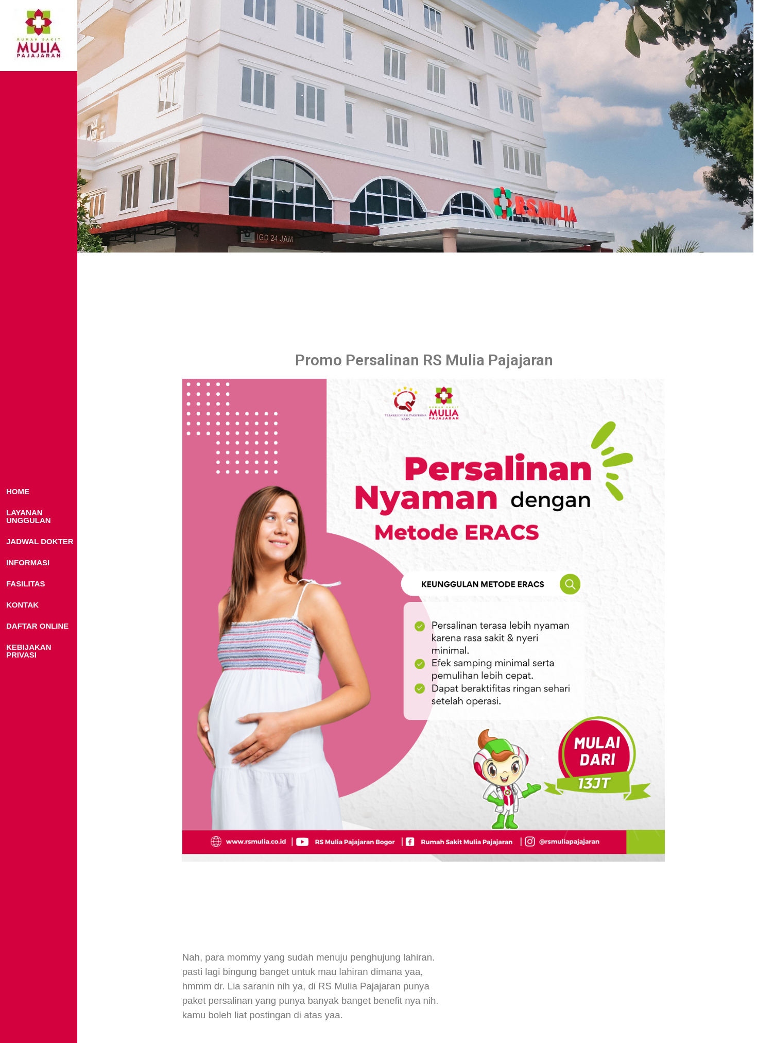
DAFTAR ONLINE (37, 625)
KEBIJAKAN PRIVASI (28, 651)
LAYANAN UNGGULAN (28, 516)
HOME (17, 491)
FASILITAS (25, 583)
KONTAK (22, 604)
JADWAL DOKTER (40, 541)
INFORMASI (27, 562)
